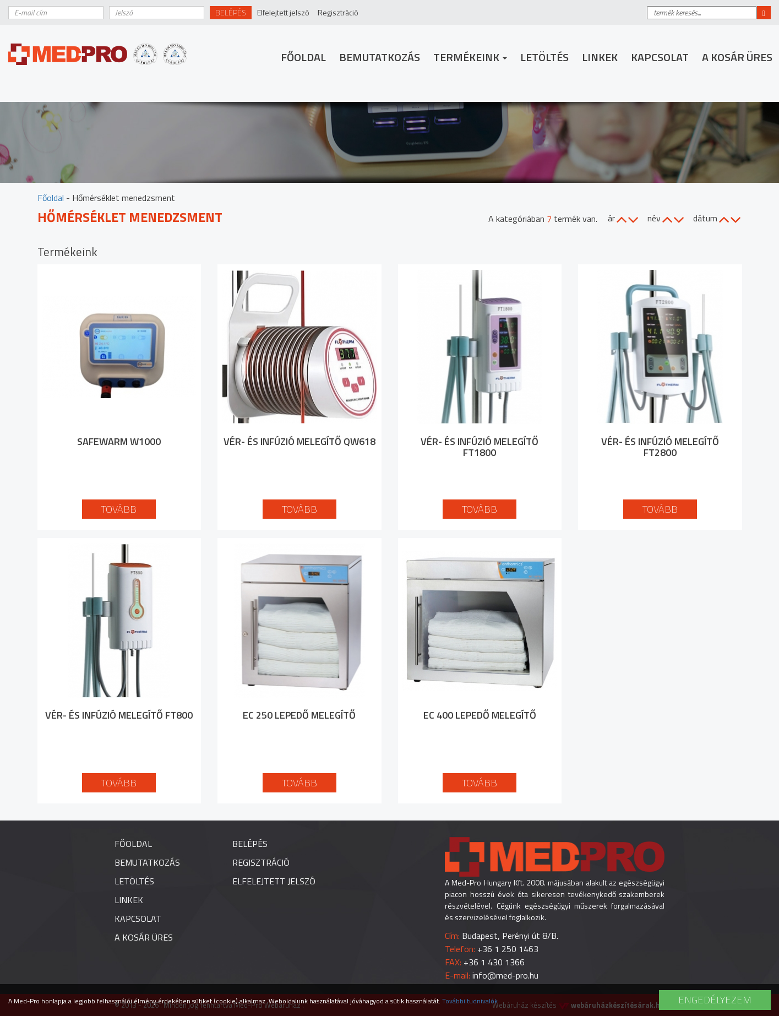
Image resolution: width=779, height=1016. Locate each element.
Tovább (119, 509)
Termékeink (470, 57)
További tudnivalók (470, 1001)
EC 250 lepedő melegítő (299, 715)
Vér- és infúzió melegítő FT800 (119, 715)
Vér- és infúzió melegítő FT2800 (660, 447)
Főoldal (303, 57)
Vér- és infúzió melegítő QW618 (299, 441)
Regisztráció (338, 12)
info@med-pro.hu (505, 975)
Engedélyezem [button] (714, 999)
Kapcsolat (660, 57)
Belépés (230, 12)
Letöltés (544, 57)
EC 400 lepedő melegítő (479, 715)
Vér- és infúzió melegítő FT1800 (479, 447)
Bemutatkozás (379, 57)
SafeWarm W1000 (119, 441)
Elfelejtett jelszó (283, 12)
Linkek (600, 57)
